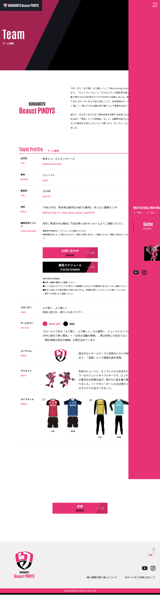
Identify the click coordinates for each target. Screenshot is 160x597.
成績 (80, 510)
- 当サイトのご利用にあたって (138, 579)
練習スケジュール (74, 269)
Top (150, 557)
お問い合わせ (74, 253)
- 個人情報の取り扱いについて (98, 579)
